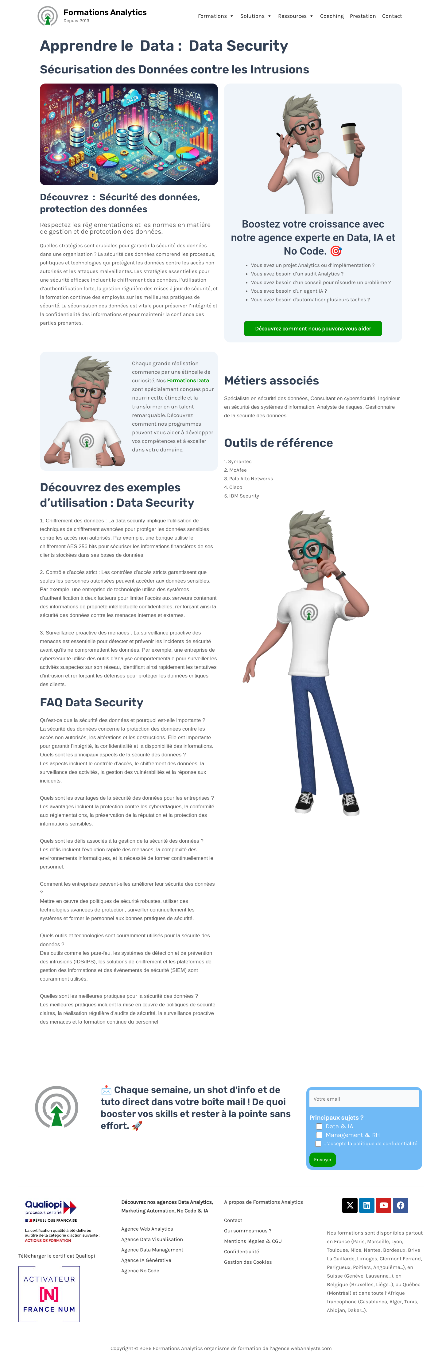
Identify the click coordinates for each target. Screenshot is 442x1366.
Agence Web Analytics (147, 1229)
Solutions (256, 16)
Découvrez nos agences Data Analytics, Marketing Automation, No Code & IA (167, 1206)
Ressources (296, 16)
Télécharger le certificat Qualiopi (56, 1256)
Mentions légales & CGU (253, 1241)
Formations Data (188, 380)
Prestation (363, 16)
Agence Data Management (152, 1250)
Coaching (332, 16)
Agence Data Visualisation (152, 1239)
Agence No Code (140, 1270)
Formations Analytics (105, 12)
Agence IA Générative (146, 1260)
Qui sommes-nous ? (247, 1230)
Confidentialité (241, 1251)
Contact (392, 16)
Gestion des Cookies (248, 1262)
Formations (216, 16)
